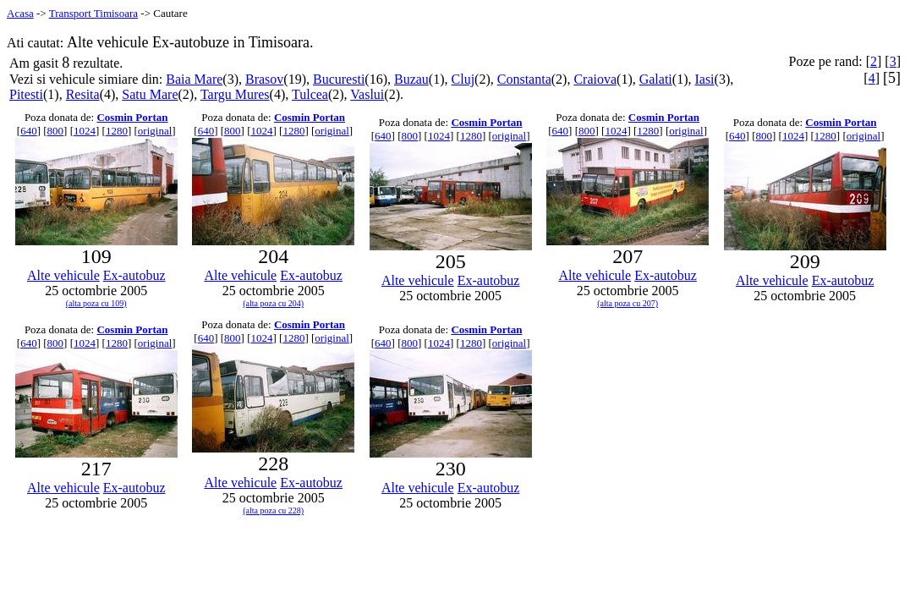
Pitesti (26, 94)
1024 (85, 130)
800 (55, 130)
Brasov (264, 79)
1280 (117, 130)
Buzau (411, 79)
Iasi (704, 79)
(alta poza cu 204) (273, 303)
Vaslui (367, 94)
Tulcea (310, 94)
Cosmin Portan (131, 117)
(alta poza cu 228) (273, 510)
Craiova (595, 79)
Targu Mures (235, 94)
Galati (655, 79)
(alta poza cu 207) (627, 303)
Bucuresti (339, 79)
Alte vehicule (63, 275)
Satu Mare (150, 94)
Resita (83, 94)
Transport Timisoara (93, 13)
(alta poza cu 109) (96, 303)
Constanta (524, 79)
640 (28, 130)
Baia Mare (194, 79)
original (155, 130)
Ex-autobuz (134, 275)
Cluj (463, 79)
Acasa (20, 13)
